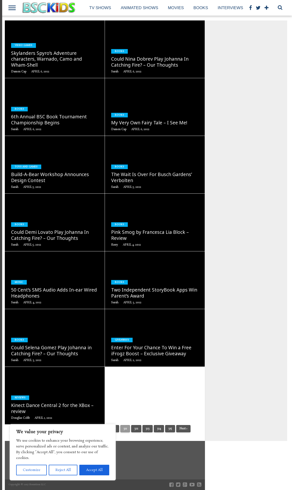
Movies (176, 8)
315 (170, 429)
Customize (31, 470)
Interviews (230, 8)
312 (136, 429)
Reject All (63, 470)
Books (200, 8)
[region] (63, 452)
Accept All (94, 470)
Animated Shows (139, 8)
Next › (183, 429)
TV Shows (100, 8)
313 (147, 429)
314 (159, 429)
